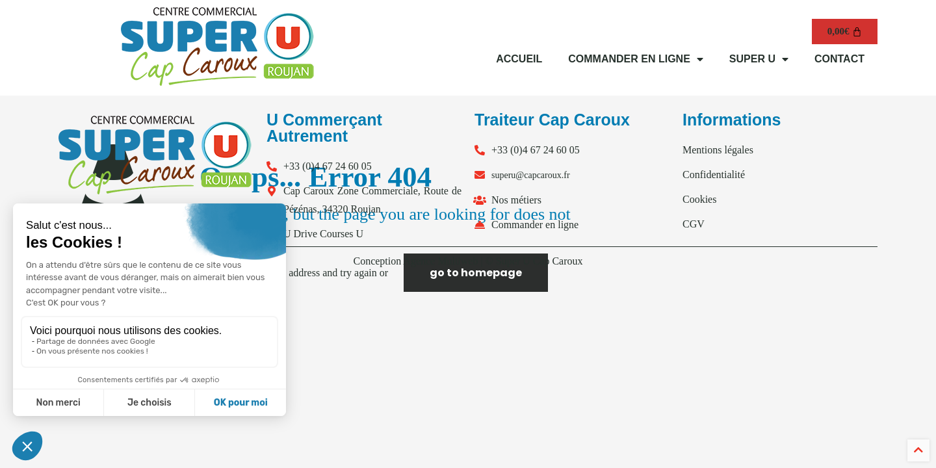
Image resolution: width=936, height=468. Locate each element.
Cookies (699, 199)
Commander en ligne (534, 224)
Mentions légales (717, 149)
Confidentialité (713, 174)
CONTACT (839, 58)
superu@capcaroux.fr (530, 175)
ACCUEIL (519, 58)
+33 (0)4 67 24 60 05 (327, 166)
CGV (693, 223)
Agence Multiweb (440, 260)
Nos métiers (516, 199)
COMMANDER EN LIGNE (635, 59)
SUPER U (758, 59)
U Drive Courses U (323, 233)
